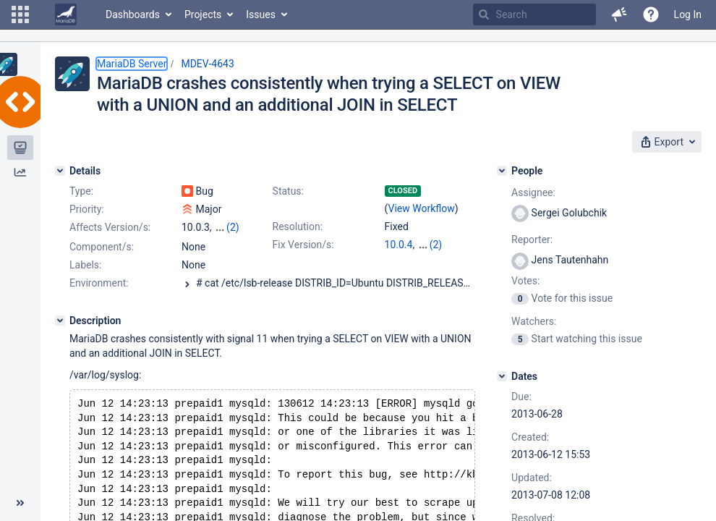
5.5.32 (431, 244)
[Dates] (502, 376)
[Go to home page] (66, 14)
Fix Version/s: (303, 244)
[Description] (60, 334)
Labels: (85, 278)
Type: (81, 191)
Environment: (99, 296)
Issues (261, 14)
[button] (20, 14)
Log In (688, 14)
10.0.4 (399, 244)
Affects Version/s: (109, 227)
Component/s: (101, 260)
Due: (521, 396)
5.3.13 (399, 259)
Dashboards (133, 14)
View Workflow (421, 208)
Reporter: (532, 239)
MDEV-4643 (207, 63)
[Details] (60, 171)
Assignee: (533, 192)
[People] (502, 171)
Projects (202, 14)
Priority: (86, 209)
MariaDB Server (131, 63)
